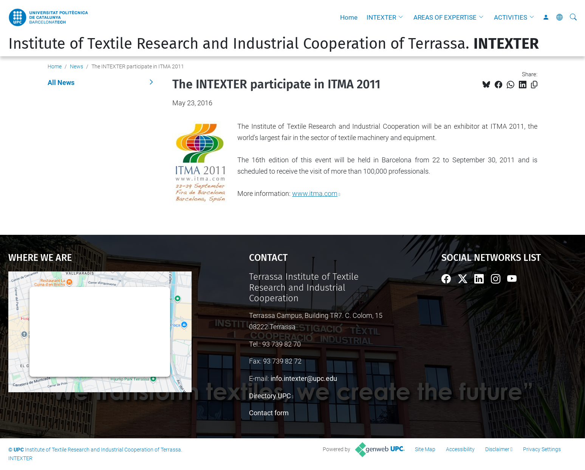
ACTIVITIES (510, 17)
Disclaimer (497, 449)
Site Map (425, 449)
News (76, 66)
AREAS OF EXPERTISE (445, 17)
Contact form (269, 413)
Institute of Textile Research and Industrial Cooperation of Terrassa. (273, 44)
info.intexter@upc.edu (304, 378)
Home (349, 17)
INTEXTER (381, 17)
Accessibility (460, 449)
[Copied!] (534, 84)
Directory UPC (270, 396)
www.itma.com (314, 193)
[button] (402, 17)
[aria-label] (573, 17)
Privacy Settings (542, 449)
